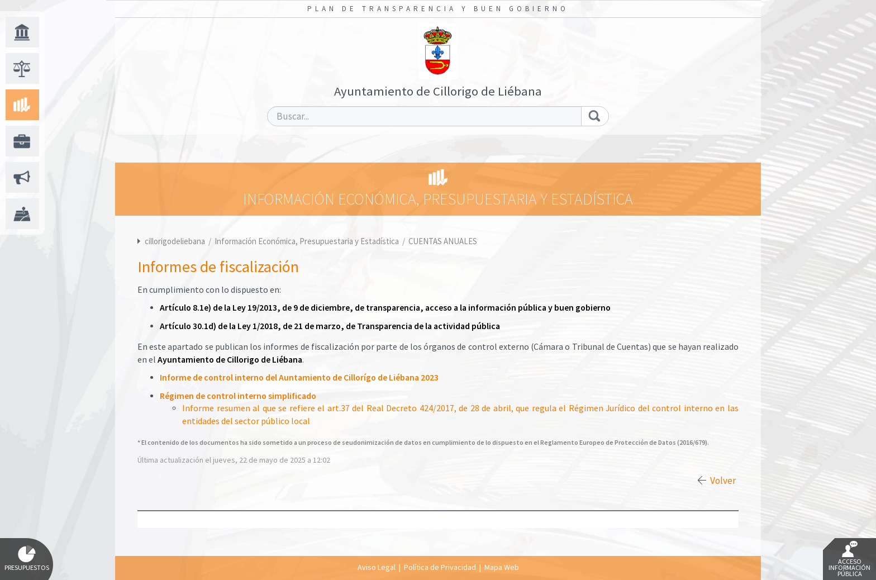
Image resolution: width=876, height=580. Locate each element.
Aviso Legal (377, 567)
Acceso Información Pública (849, 559)
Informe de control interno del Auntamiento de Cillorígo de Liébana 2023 (299, 377)
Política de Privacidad (440, 567)
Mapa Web (501, 567)
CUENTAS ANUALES (442, 241)
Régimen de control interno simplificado (238, 396)
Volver (723, 480)
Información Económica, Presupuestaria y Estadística (308, 241)
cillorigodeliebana (175, 241)
